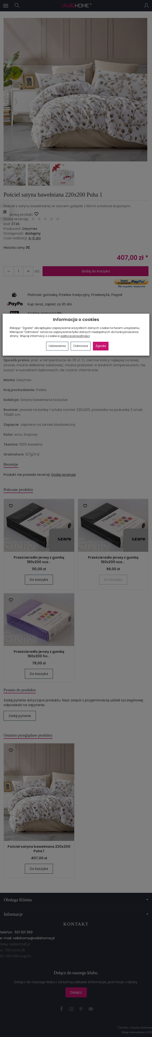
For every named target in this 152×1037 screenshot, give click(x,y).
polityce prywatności (75, 336)
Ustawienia (57, 346)
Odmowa (80, 346)
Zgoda (101, 346)
